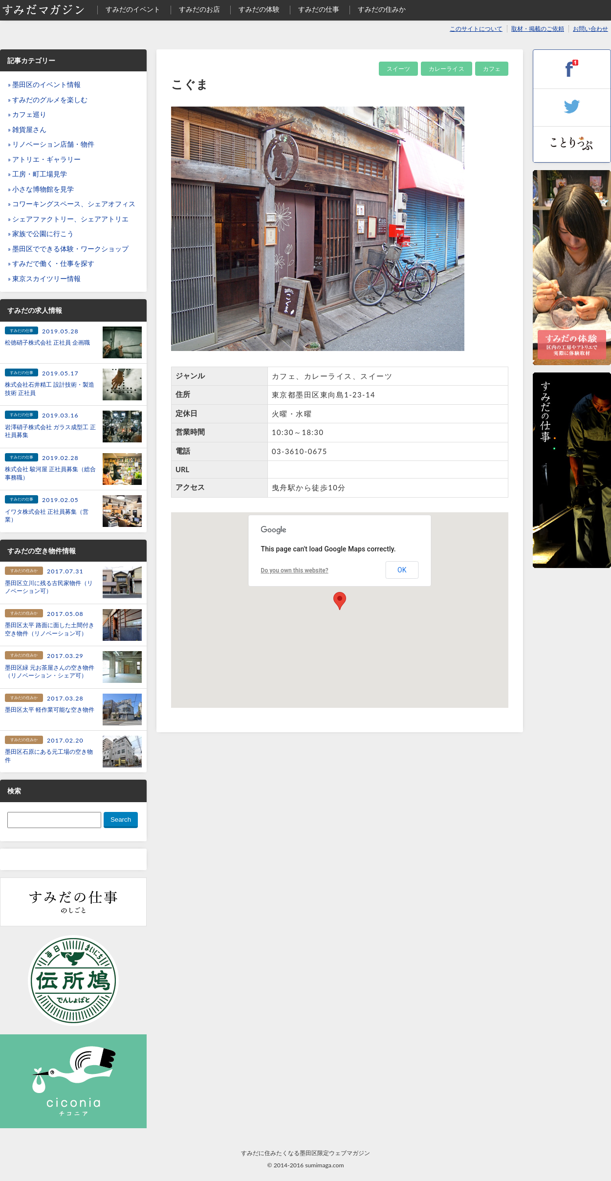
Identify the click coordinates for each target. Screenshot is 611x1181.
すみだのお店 (199, 9)
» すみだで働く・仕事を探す (51, 263)
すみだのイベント (133, 9)
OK (401, 570)
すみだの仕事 (318, 9)
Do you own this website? (294, 570)
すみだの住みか (382, 9)
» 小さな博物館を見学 (41, 189)
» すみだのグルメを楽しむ (47, 100)
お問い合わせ (590, 28)
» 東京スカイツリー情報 (44, 279)
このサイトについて (476, 28)
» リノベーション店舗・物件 (51, 144)
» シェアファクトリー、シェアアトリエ (68, 219)
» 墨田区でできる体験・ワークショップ (68, 249)
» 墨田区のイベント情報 (44, 84)
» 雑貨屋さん (27, 129)
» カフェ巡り (27, 114)
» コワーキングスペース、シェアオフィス (71, 204)
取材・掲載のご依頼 (537, 28)
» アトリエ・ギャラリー (44, 159)
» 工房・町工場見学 (37, 174)
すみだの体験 (259, 9)
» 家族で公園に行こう (41, 234)
